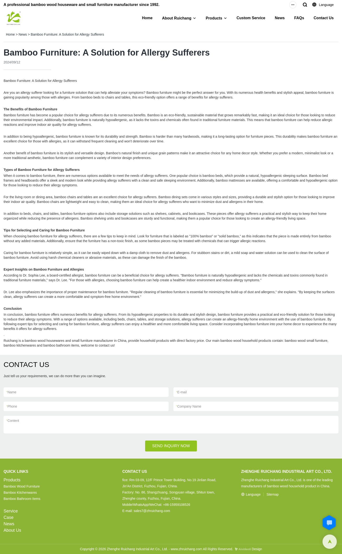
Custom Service (251, 18)
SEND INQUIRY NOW (171, 446)
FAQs (299, 18)
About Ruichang (176, 18)
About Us (12, 530)
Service (11, 511)
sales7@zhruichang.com (151, 511)
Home (147, 18)
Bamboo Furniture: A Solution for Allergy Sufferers (67, 34)
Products (214, 18)
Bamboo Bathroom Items (22, 499)
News (280, 18)
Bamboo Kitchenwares (20, 492)
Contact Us (324, 18)
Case (9, 517)
